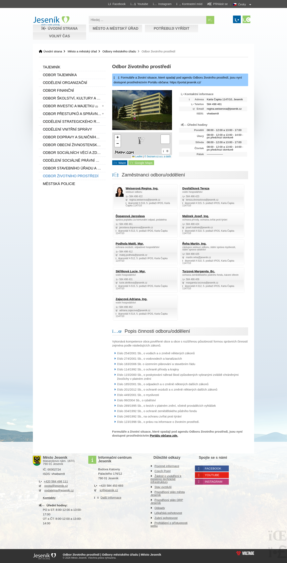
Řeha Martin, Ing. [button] (194, 243)
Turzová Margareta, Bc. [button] (198, 271)
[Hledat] (210, 20)
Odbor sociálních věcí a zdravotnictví (74, 153)
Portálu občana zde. (164, 435)
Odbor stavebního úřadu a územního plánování (74, 168)
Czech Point (162, 471)
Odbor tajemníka (60, 75)
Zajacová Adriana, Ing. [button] (131, 299)
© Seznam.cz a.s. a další (157, 156)
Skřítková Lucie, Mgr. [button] (130, 271)
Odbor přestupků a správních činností (74, 114)
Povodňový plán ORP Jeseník (166, 501)
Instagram (213, 481)
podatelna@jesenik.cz (59, 490)
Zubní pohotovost (166, 518)
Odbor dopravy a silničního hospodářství (74, 137)
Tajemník (51, 67)
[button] (189, 3)
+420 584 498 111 (56, 481)
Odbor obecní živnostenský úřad (74, 145)
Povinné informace (166, 466)
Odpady (159, 508)
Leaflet (137, 156)
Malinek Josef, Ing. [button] (195, 216)
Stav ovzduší (163, 487)
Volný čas (59, 36)
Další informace (111, 497)
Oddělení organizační (65, 83)
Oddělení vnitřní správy (67, 129)
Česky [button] (242, 4)
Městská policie (59, 184)
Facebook (213, 468)
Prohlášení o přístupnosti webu (169, 524)
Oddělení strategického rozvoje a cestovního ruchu (74, 122)
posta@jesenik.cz (56, 485)
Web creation (245, 553)
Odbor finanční (58, 91)
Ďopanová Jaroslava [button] (130, 216)
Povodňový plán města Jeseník (167, 493)
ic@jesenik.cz (109, 490)
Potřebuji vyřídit (171, 29)
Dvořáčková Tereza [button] (195, 188)
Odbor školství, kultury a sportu (74, 98)
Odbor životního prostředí (70, 176)
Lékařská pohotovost (168, 513)
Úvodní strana (51, 21)
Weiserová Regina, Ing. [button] (142, 188)
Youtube (212, 475)
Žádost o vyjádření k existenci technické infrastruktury (165, 479)
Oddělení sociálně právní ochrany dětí (74, 160)
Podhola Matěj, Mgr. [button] (130, 243)
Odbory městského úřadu (119, 51)
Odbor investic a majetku (70, 106)
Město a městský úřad (115, 29)
